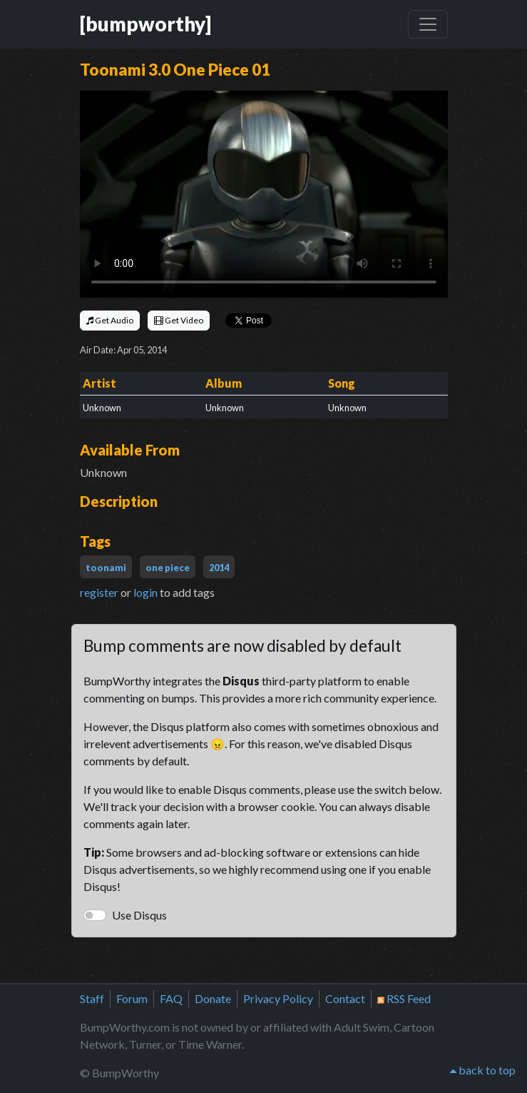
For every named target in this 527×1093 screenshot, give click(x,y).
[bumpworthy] (145, 24)
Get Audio (109, 320)
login (145, 592)
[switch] (94, 915)
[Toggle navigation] (428, 24)
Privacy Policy (278, 998)
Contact (345, 998)
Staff (92, 998)
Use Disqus (139, 915)
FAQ (171, 998)
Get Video (178, 320)
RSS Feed (404, 998)
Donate (213, 998)
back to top (483, 1070)
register (99, 592)
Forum (132, 998)
